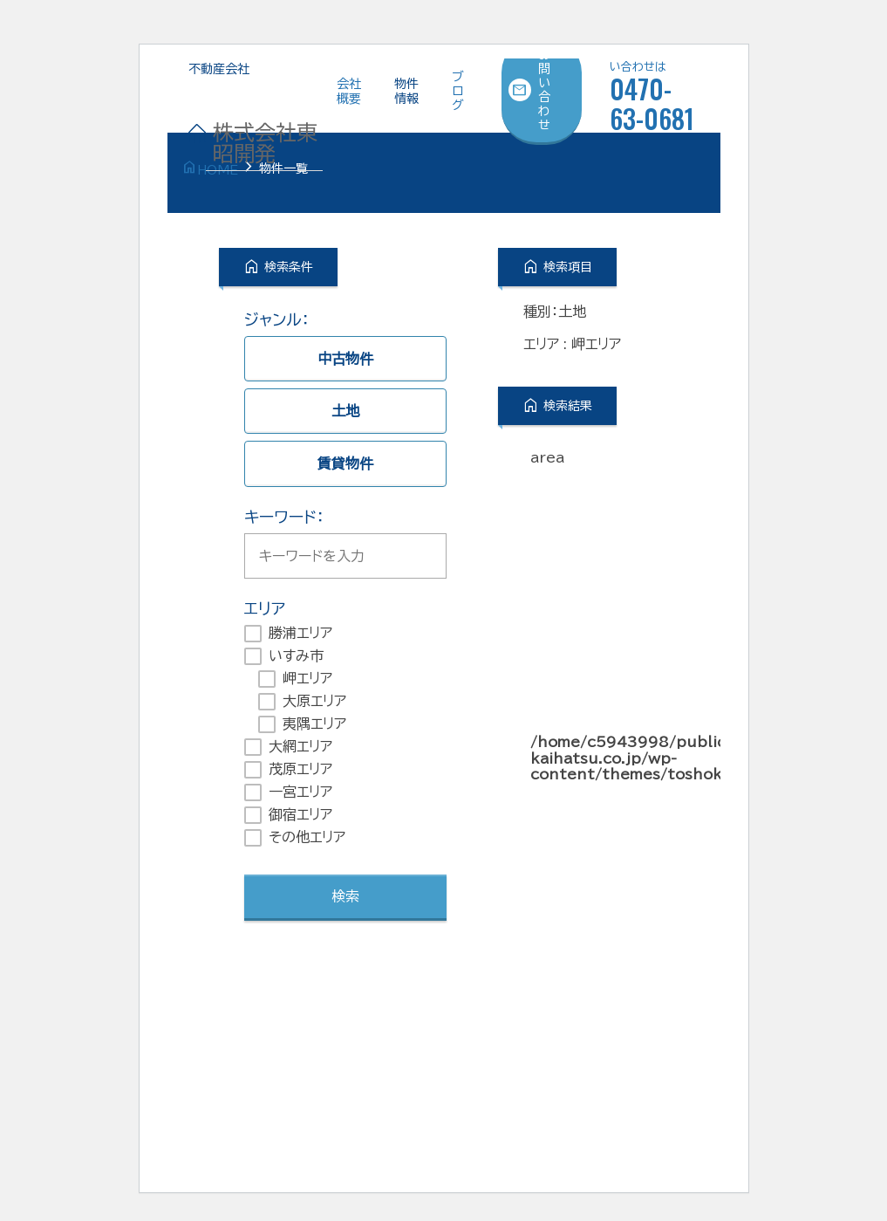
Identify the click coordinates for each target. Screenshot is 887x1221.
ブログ (458, 91)
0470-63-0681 (654, 93)
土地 (345, 411)
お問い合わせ (529, 90)
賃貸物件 (345, 463)
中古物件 (345, 359)
